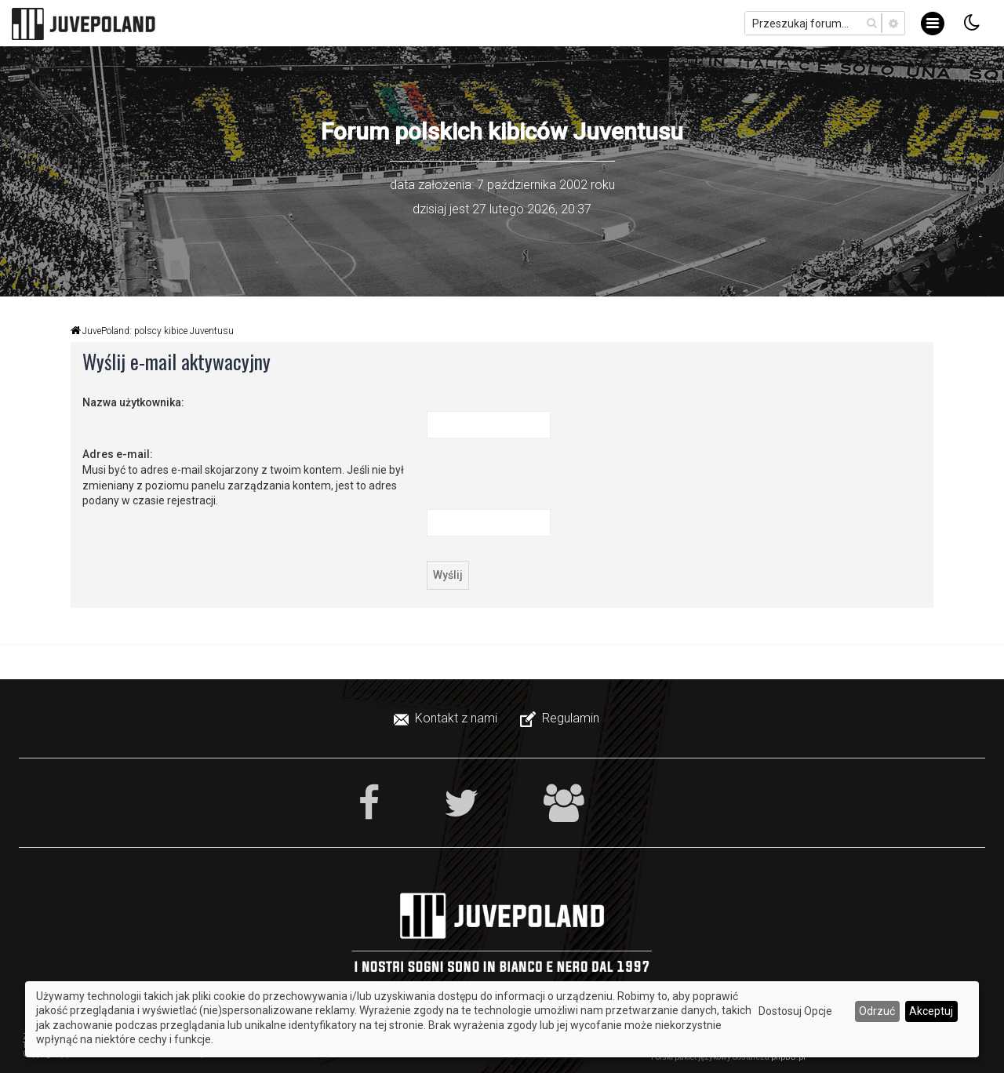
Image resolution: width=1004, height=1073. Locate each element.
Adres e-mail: (117, 454)
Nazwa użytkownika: (133, 402)
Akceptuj (931, 1011)
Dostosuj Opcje (795, 1011)
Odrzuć (877, 1011)
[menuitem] (447, 718)
